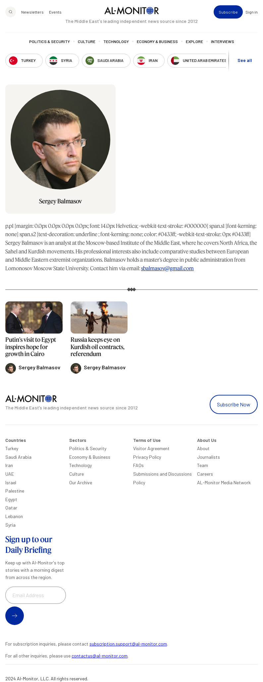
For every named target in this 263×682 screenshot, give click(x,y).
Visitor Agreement (151, 448)
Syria (10, 525)
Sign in (251, 12)
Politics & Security (49, 41)
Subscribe (228, 12)
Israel (10, 482)
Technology (116, 41)
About (203, 448)
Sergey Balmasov (60, 201)
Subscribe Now (233, 404)
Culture (86, 41)
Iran (9, 465)
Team (202, 465)
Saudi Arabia (18, 457)
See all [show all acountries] (244, 60)
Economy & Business (157, 41)
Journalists (208, 457)
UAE (9, 474)
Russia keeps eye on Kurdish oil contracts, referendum (98, 346)
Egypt (11, 499)
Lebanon (14, 516)
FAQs (138, 465)
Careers (205, 474)
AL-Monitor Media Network (224, 482)
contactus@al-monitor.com (100, 655)
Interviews (222, 41)
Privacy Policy (147, 457)
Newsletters (32, 12)
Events (55, 12)
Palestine (14, 491)
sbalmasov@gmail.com (167, 268)
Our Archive (80, 482)
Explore (194, 41)
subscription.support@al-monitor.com (128, 644)
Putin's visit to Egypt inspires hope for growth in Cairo (30, 346)
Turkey (11, 448)
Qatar (11, 507)
